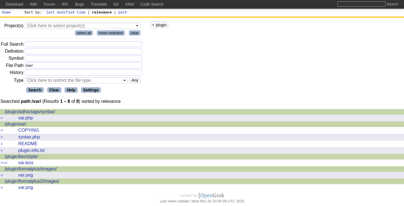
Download (14, 4)
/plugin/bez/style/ (21, 157)
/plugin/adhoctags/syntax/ (29, 112)
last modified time (66, 12)
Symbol (16, 59)
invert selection (111, 34)
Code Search (152, 4)
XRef (129, 4)
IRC (65, 4)
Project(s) (13, 26)
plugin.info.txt (31, 151)
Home (6, 12)
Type (19, 81)
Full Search (12, 45)
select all (84, 34)
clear (135, 34)
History (17, 73)
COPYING (28, 131)
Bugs (79, 4)
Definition (14, 52)
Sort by (32, 12)
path (122, 12)
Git (116, 4)
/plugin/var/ (15, 124)
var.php (25, 118)
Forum (49, 4)
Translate (99, 4)
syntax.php (29, 137)
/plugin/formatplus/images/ (30, 169)
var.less (25, 163)
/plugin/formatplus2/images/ (31, 182)
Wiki (33, 4)
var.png (25, 175)
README (27, 144)
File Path (15, 66)
